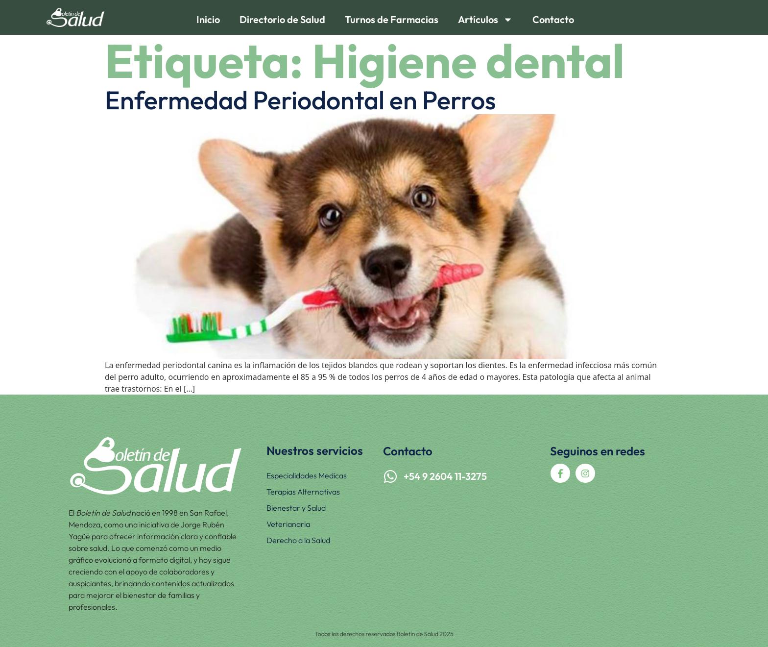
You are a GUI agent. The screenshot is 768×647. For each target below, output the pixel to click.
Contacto (553, 19)
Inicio (208, 19)
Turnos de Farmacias (391, 19)
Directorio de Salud (282, 19)
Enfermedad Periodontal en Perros (300, 100)
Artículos (485, 19)
